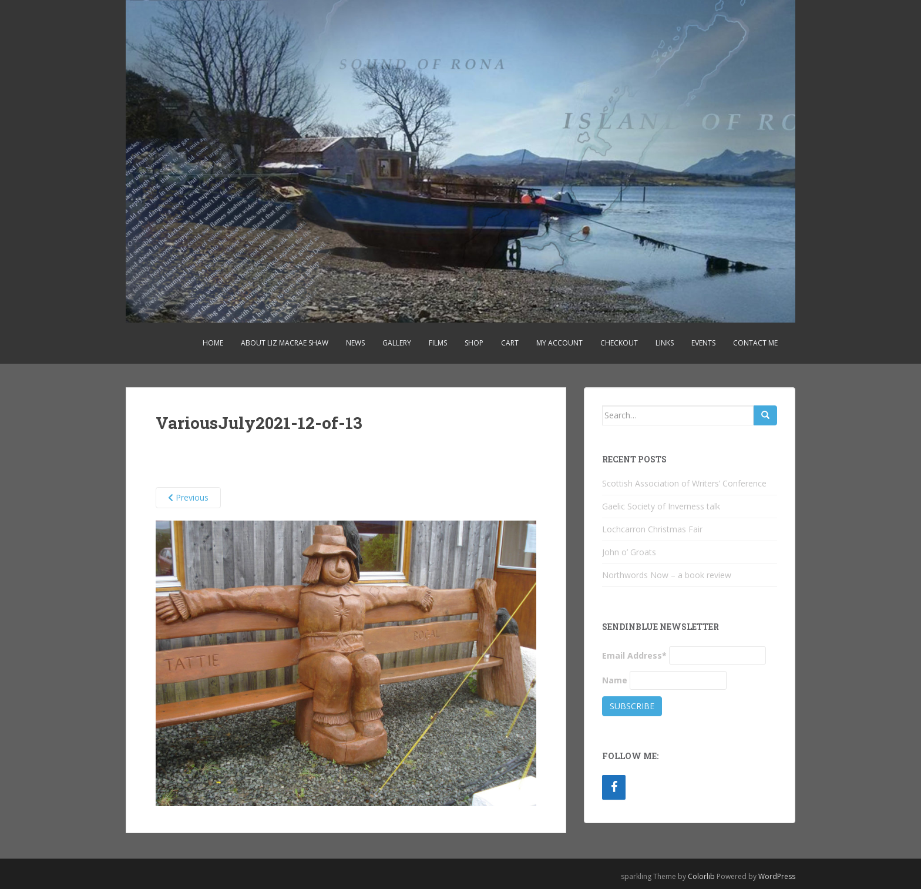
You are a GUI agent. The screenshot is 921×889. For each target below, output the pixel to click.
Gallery (396, 343)
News (355, 343)
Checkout (619, 343)
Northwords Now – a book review (666, 575)
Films (438, 343)
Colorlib (701, 876)
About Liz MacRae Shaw (284, 343)
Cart (510, 343)
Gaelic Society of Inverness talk (661, 506)
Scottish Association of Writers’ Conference (684, 483)
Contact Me (755, 343)
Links (665, 343)
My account (559, 343)
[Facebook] (614, 787)
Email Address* (634, 655)
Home (213, 343)
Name (614, 680)
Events (703, 343)
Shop (474, 343)
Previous (188, 497)
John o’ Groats (629, 552)
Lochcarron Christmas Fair (652, 529)
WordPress (776, 876)
